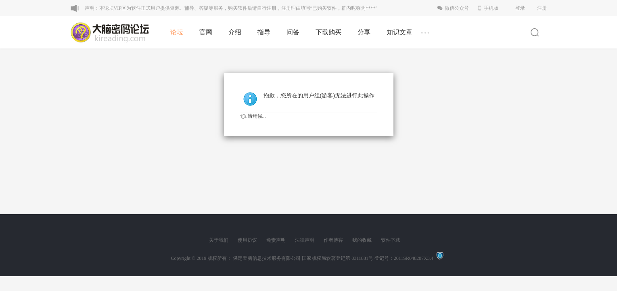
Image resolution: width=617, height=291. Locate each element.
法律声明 (304, 240)
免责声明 (276, 240)
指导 (263, 32)
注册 (542, 8)
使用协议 (247, 240)
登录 (520, 8)
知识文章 (399, 32)
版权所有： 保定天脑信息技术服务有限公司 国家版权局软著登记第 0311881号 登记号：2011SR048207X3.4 (321, 258)
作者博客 (333, 240)
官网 (205, 32)
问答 (293, 32)
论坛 (176, 32)
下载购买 (328, 32)
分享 (364, 32)
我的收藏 (362, 240)
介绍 (234, 32)
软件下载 (390, 240)
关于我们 (218, 240)
